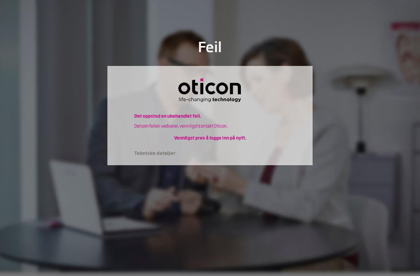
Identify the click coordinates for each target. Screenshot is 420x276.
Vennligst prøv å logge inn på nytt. (210, 138)
